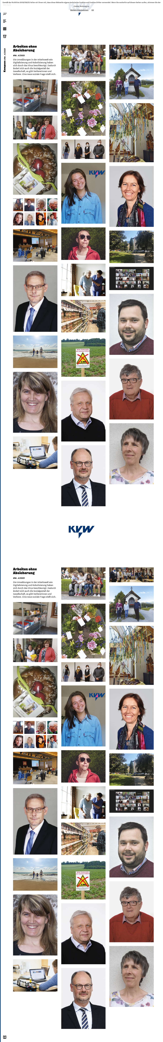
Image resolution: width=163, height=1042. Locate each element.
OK (92, 10)
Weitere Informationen (79, 10)
